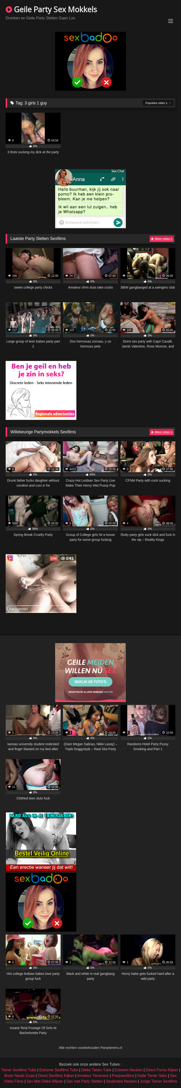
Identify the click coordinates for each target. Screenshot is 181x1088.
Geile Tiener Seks (152, 1076)
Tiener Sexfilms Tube (18, 1070)
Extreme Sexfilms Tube (58, 1070)
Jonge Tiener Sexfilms (158, 1081)
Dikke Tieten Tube (96, 1070)
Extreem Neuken (129, 1070)
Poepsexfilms (123, 1076)
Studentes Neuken (121, 1081)
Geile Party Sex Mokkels (51, 9)
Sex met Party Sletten (84, 1081)
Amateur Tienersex (93, 1076)
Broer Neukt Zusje (19, 1076)
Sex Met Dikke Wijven (45, 1081)
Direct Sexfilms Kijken (56, 1076)
